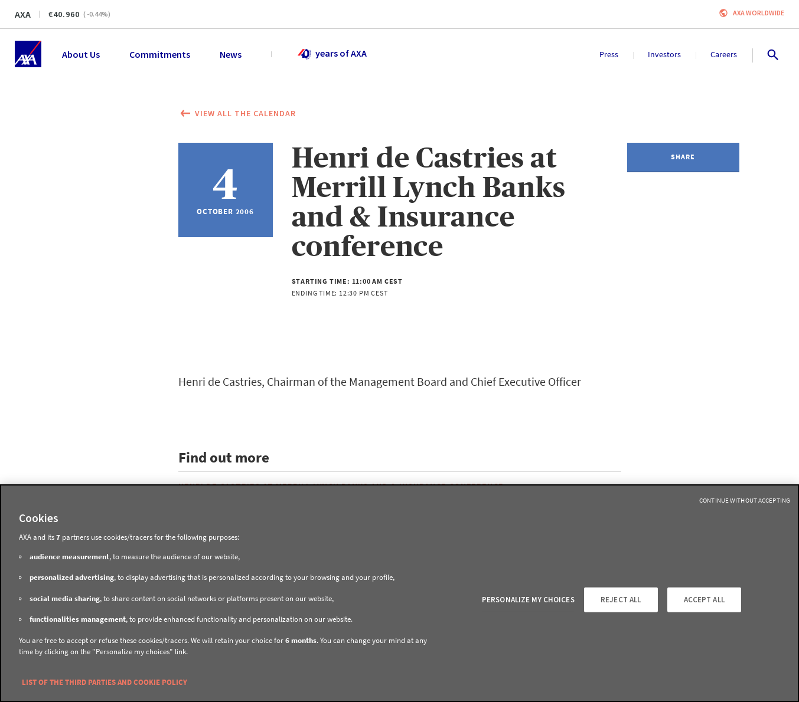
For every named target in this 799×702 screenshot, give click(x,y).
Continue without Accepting (744, 500)
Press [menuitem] (608, 54)
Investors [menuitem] (664, 54)
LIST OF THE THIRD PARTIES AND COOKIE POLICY (104, 682)
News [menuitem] (231, 54)
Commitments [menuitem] (159, 54)
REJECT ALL (621, 600)
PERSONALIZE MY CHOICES (528, 600)
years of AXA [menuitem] (331, 54)
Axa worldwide (758, 12)
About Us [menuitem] (81, 54)
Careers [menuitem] (723, 54)
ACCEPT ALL (704, 600)
